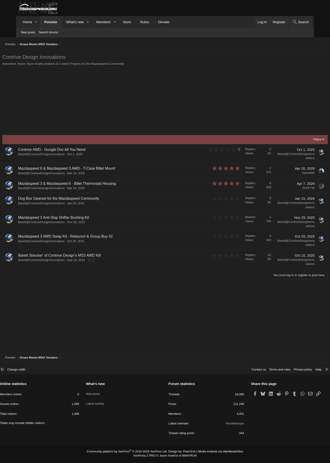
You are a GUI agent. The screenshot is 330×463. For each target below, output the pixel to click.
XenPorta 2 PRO (146, 457)
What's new (75, 22)
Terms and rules (261, 371)
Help (300, 371)
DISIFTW (291, 189)
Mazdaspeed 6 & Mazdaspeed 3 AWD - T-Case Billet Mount (83, 169)
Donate (163, 22)
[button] (36, 22)
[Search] (301, 22)
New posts (28, 32)
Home (27, 22)
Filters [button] (300, 140)
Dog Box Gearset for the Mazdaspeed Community (75, 200)
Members (103, 22)
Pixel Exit (187, 453)
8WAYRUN (187, 457)
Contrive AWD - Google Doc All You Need (69, 151)
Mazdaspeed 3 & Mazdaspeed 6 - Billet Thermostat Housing (84, 185)
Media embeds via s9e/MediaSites (216, 453)
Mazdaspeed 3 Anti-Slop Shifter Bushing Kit (70, 219)
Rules (144, 22)
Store (127, 22)
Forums (50, 22)
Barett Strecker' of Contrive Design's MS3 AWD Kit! (76, 256)
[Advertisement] (156, 102)
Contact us (240, 371)
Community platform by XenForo (130, 453)
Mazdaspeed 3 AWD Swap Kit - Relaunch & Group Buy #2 (82, 237)
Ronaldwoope (226, 425)
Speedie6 (291, 174)
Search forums (48, 32)
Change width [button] (35, 371)
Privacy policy (284, 371)
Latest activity (104, 402)
